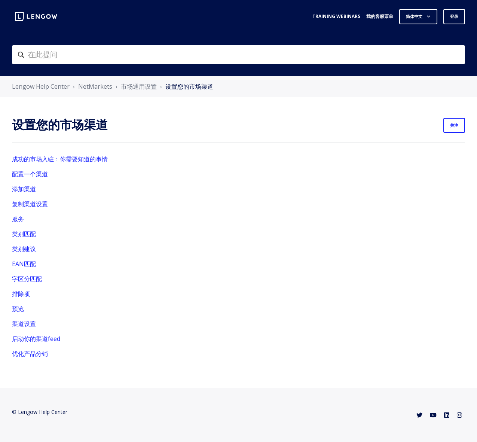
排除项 (21, 294)
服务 (18, 219)
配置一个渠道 (30, 174)
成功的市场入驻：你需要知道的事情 (60, 159)
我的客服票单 (379, 16)
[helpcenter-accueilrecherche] (238, 54)
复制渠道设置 (30, 204)
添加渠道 (24, 189)
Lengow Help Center (41, 86)
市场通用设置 (139, 86)
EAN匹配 (24, 264)
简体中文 (415, 16)
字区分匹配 (27, 279)
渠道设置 (24, 324)
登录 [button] (454, 16)
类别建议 (24, 249)
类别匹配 (24, 234)
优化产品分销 (30, 354)
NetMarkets (95, 86)
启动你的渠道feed (36, 339)
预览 (18, 309)
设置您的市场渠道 (189, 86)
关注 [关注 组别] (454, 125)
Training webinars (336, 16)
